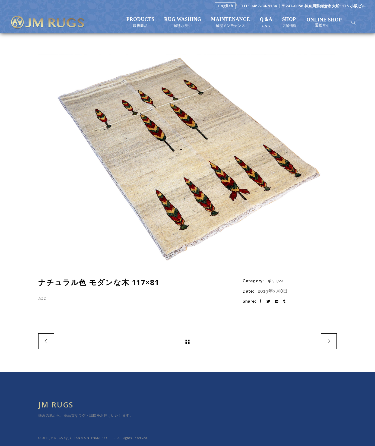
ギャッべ (275, 281)
